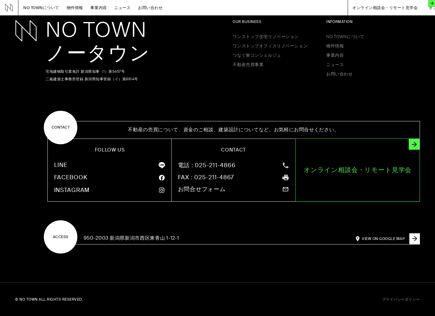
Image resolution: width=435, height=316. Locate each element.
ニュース (122, 8)
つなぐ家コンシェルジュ (257, 55)
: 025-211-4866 (207, 165)
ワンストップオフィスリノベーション (270, 46)
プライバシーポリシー (401, 299)
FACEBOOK (71, 177)
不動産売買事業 (248, 64)
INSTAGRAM (72, 190)
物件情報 (75, 8)
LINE (61, 165)
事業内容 (98, 8)
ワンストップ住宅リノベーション (266, 36)
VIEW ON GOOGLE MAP (391, 238)
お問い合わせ (150, 8)
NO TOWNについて (41, 8)
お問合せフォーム (202, 189)
